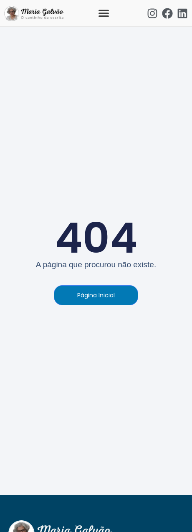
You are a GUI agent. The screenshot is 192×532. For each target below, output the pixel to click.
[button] (103, 13)
